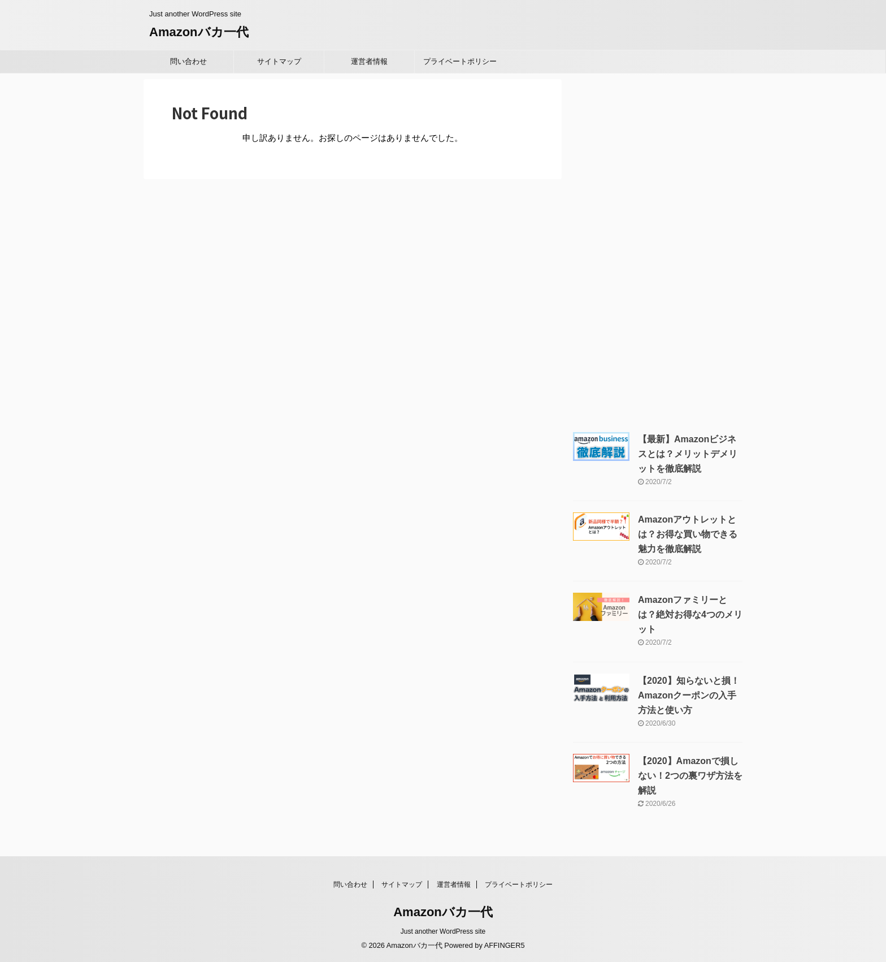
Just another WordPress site (443, 931)
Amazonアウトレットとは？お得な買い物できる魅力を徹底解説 (687, 534)
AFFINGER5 (504, 945)
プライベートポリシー (460, 61)
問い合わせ (188, 61)
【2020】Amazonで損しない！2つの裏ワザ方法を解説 (690, 775)
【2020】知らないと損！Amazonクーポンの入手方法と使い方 (689, 695)
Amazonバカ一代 (199, 32)
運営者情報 (369, 61)
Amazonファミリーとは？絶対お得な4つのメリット (690, 614)
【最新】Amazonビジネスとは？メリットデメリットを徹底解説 (687, 453)
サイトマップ (279, 61)
